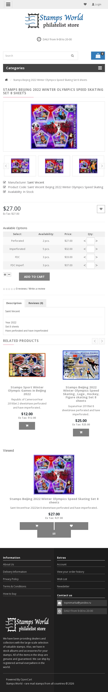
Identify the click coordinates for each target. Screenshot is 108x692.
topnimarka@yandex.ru (77, 602)
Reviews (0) (36, 303)
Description (14, 303)
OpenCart (26, 679)
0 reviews (21, 288)
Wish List (62, 579)
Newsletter (63, 586)
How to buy (9, 593)
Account (61, 564)
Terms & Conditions (14, 586)
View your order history (70, 571)
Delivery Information (15, 571)
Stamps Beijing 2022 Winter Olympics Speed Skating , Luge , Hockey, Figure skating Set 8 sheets (81, 394)
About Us (8, 564)
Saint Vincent (12, 311)
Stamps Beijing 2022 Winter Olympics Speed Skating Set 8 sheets (54, 500)
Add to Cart (34, 277)
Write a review (37, 288)
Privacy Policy (11, 579)
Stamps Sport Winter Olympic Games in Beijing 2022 (27, 390)
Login (96, 4)
